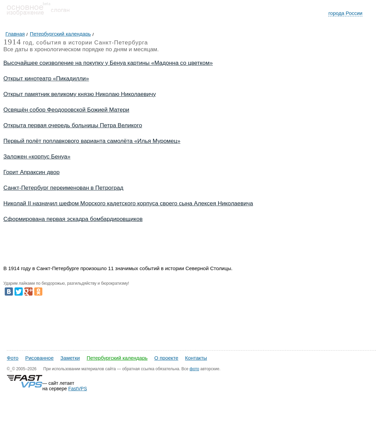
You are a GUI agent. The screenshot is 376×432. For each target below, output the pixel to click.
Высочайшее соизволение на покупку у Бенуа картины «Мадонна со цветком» (108, 63)
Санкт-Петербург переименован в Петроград (63, 188)
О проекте (166, 358)
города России (345, 13)
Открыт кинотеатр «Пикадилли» (46, 78)
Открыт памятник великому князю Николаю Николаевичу (79, 94)
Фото (12, 358)
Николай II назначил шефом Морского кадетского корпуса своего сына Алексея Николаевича (128, 203)
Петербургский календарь (117, 358)
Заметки (70, 358)
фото (194, 369)
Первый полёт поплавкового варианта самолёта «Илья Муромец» (91, 141)
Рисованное (39, 358)
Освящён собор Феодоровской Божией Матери (66, 110)
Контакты (196, 358)
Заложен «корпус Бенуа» (36, 156)
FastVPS (77, 388)
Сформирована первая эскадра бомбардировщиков (73, 219)
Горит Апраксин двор (31, 172)
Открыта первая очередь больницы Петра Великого (72, 125)
